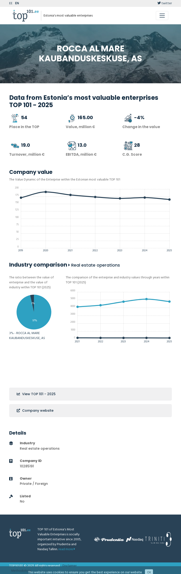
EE (10, 3)
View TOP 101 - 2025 (36, 394)
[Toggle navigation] (162, 15)
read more (66, 549)
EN (17, 3)
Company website (35, 410)
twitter (164, 3)
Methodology (21, 571)
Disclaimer (69, 566)
